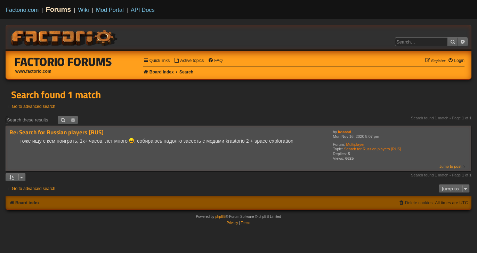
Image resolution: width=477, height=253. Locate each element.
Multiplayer (355, 144)
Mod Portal (110, 10)
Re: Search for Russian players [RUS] (56, 132)
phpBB (220, 217)
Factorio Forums (63, 61)
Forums (58, 9)
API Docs (143, 10)
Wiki (83, 10)
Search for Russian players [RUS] (372, 149)
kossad (344, 132)
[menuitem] (189, 60)
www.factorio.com (33, 71)
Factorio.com (22, 10)
